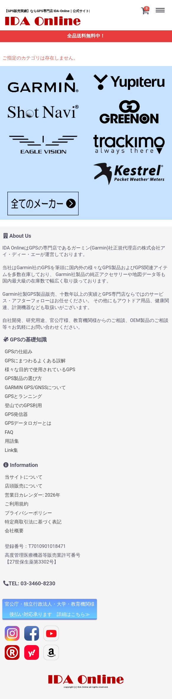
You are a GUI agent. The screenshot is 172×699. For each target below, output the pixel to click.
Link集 (11, 450)
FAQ (9, 432)
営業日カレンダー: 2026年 (32, 495)
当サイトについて (24, 477)
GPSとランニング (23, 396)
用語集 (12, 441)
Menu (162, 5)
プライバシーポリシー (28, 512)
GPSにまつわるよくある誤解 (35, 360)
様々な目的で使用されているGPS (40, 369)
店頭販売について (24, 486)
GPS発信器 (16, 414)
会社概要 (14, 530)
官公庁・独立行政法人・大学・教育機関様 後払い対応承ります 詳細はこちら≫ (50, 609)
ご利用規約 (16, 504)
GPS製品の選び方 (23, 378)
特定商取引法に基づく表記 (33, 522)
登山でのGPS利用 (23, 405)
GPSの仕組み (19, 351)
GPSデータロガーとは (28, 423)
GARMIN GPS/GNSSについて (35, 387)
